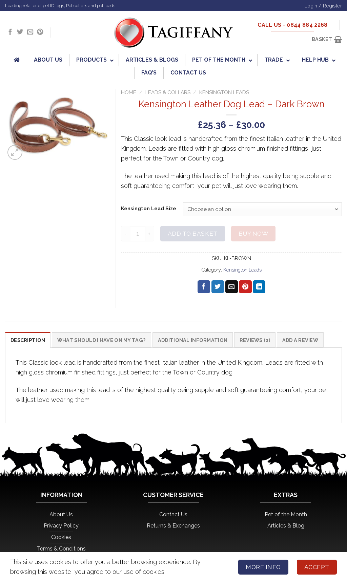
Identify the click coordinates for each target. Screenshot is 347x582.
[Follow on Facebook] (10, 32)
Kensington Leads (224, 92)
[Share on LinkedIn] (259, 286)
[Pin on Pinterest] (245, 286)
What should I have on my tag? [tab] (101, 340)
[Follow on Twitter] (20, 32)
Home (128, 92)
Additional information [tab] (192, 340)
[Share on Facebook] (204, 286)
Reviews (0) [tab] (255, 340)
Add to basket (193, 233)
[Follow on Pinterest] (40, 32)
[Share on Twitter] (217, 286)
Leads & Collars (167, 92)
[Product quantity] (137, 233)
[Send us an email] (30, 32)
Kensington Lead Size (148, 208)
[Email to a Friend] (231, 286)
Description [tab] (28, 340)
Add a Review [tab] (300, 340)
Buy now (253, 233)
